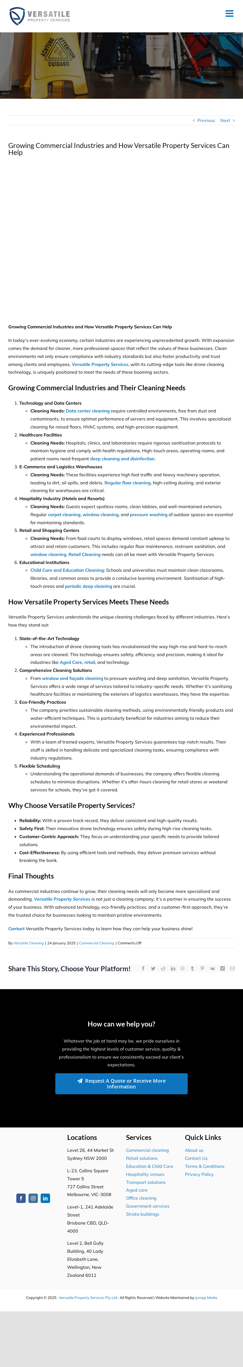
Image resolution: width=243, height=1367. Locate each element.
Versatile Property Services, (100, 364)
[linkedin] (45, 1198)
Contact (16, 928)
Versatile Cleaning (29, 943)
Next (225, 120)
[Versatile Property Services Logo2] (33, 1141)
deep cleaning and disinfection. (123, 458)
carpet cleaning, (65, 514)
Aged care (137, 1190)
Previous (206, 120)
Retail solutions (142, 1158)
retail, (90, 662)
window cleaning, (101, 514)
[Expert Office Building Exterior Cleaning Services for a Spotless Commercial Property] (121, 239)
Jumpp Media (206, 1297)
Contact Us (196, 1158)
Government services (147, 1206)
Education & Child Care (149, 1166)
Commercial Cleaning (96, 943)
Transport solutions (146, 1182)
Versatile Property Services (62, 899)
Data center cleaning (88, 411)
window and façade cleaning (72, 678)
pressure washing (149, 514)
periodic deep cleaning (88, 586)
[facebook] (21, 1198)
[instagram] (33, 1198)
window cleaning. (48, 554)
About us (194, 1150)
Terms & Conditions (204, 1166)
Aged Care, (71, 662)
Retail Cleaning (85, 554)
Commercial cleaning (147, 1150)
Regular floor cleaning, (128, 482)
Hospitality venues (145, 1174)
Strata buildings (142, 1214)
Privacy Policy (199, 1174)
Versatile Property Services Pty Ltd (88, 1297)
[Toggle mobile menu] (230, 13)
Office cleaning (141, 1198)
